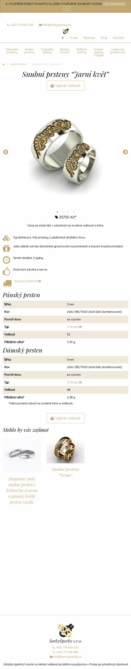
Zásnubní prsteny (12, 51)
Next (125, 152)
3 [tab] (68, 212)
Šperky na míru (64, 51)
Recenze (89, 38)
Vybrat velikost (65, 85)
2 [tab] (63, 212)
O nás (74, 38)
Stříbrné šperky (81, 51)
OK (67, 8)
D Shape (74, 327)
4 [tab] (73, 212)
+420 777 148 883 (65, 652)
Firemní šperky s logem (98, 52)
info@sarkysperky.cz (55, 25)
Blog (104, 38)
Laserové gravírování (117, 51)
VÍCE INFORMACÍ (114, 4)
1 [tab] (57, 212)
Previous (6, 152)
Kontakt (118, 38)
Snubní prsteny (29, 51)
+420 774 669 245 (20, 25)
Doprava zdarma (27, 281)
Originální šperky (47, 51)
